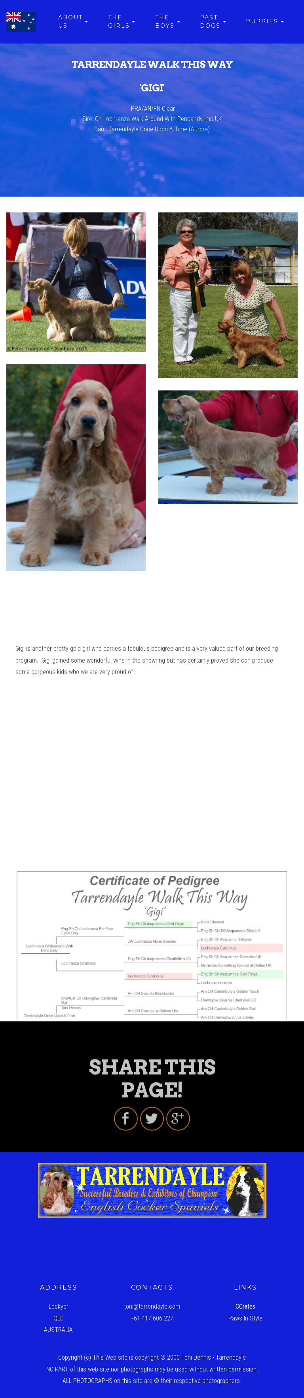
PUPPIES (262, 21)
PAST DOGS (210, 21)
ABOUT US (70, 21)
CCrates (245, 1306)
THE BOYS (165, 21)
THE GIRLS (119, 21)
